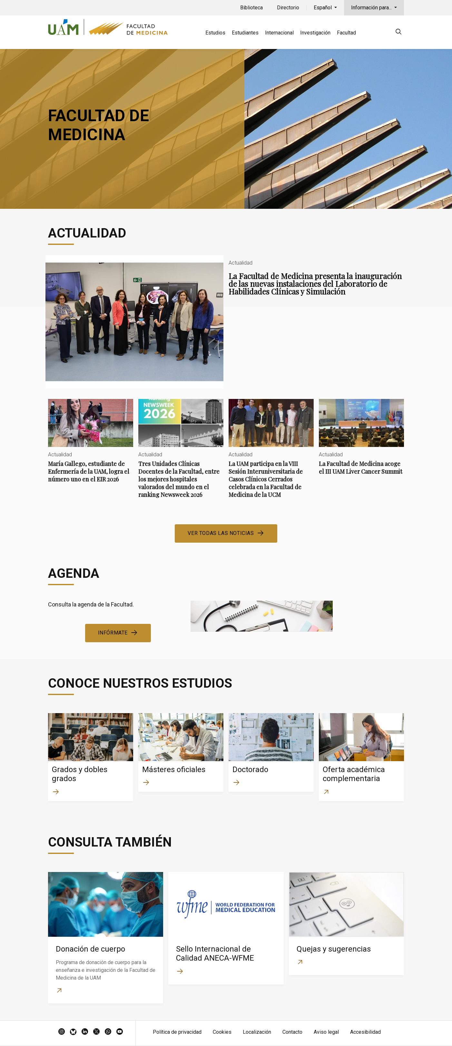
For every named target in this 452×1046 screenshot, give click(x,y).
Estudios (215, 33)
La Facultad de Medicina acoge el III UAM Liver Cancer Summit (361, 442)
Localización (257, 1032)
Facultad (346, 33)
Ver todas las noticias (221, 533)
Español (323, 8)
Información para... (372, 8)
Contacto (292, 1032)
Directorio (288, 8)
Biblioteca (251, 8)
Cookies (222, 1032)
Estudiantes (245, 33)
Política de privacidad (177, 1032)
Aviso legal (326, 1032)
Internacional (279, 33)
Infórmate (113, 633)
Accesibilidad (365, 1032)
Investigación (315, 33)
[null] (398, 32)
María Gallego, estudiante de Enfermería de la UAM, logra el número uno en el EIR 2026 (90, 446)
